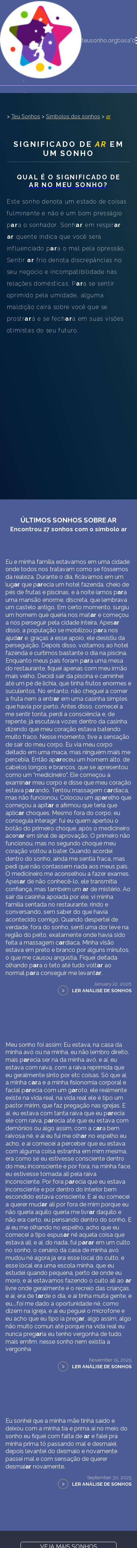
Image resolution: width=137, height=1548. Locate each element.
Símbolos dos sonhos (73, 116)
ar (108, 116)
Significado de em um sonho (68, 148)
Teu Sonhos (25, 116)
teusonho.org (99, 40)
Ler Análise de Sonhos (102, 990)
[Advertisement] (68, 408)
